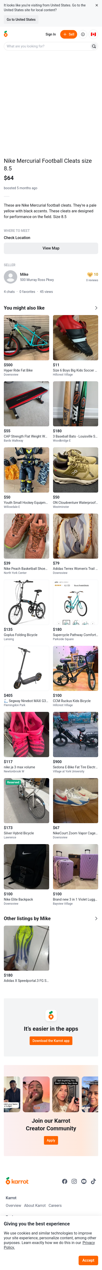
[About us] (83, 34)
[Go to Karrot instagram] (74, 1181)
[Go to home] (6, 34)
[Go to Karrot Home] (17, 1181)
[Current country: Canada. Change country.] (93, 34)
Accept (88, 1260)
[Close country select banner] (96, 5)
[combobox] (47, 46)
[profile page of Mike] (10, 277)
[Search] (94, 46)
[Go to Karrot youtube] (84, 1181)
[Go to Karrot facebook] (65, 1181)
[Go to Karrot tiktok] (93, 1181)
